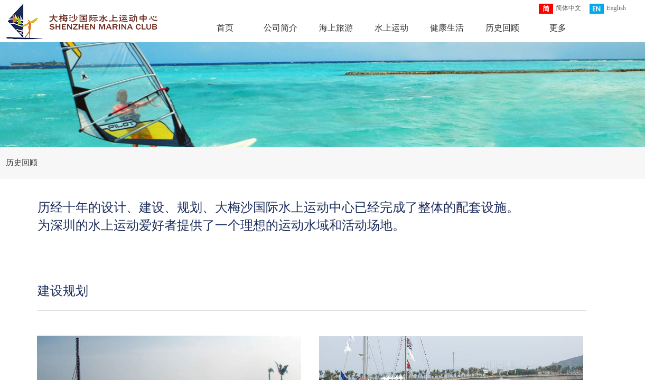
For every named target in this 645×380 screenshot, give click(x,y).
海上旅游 (336, 27)
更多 (557, 27)
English (608, 9)
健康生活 (447, 27)
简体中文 (560, 9)
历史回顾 (502, 27)
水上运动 (391, 27)
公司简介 (280, 27)
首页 (225, 27)
